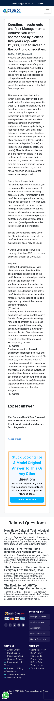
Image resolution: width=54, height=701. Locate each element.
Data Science (12, 653)
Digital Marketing (13, 656)
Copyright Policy (37, 650)
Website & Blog (12, 678)
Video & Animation (14, 674)
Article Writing (12, 650)
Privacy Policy (36, 659)
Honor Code (35, 656)
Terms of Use (36, 665)
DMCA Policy (35, 653)
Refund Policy (36, 662)
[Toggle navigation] (48, 11)
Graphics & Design (14, 659)
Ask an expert (14, 439)
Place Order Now (27, 499)
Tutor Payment (36, 668)
